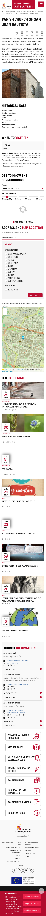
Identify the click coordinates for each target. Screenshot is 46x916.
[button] (5, 310)
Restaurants (11, 290)
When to (10, 693)
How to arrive (7, 237)
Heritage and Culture (13, 12)
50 (28, 199)
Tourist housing (12, 278)
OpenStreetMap (19, 369)
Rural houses (11, 257)
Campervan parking (14, 281)
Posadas (9, 260)
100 (39, 199)
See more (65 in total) (24, 222)
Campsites (10, 272)
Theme (4, 185)
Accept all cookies (32, 896)
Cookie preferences (32, 910)
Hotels (9, 266)
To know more (9, 669)
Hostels (9, 275)
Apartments (11, 269)
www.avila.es (12, 663)
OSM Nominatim (7, 371)
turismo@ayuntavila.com (15, 710)
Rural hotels (11, 263)
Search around (35, 295)
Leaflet (5, 369)
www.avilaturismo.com (16, 712)
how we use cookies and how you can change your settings (13, 909)
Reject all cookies (32, 903)
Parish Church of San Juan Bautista (26, 14)
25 (18, 199)
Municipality (7, 199)
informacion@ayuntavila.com (17, 660)
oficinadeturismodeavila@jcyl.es (18, 684)
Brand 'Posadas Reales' (15, 254)
